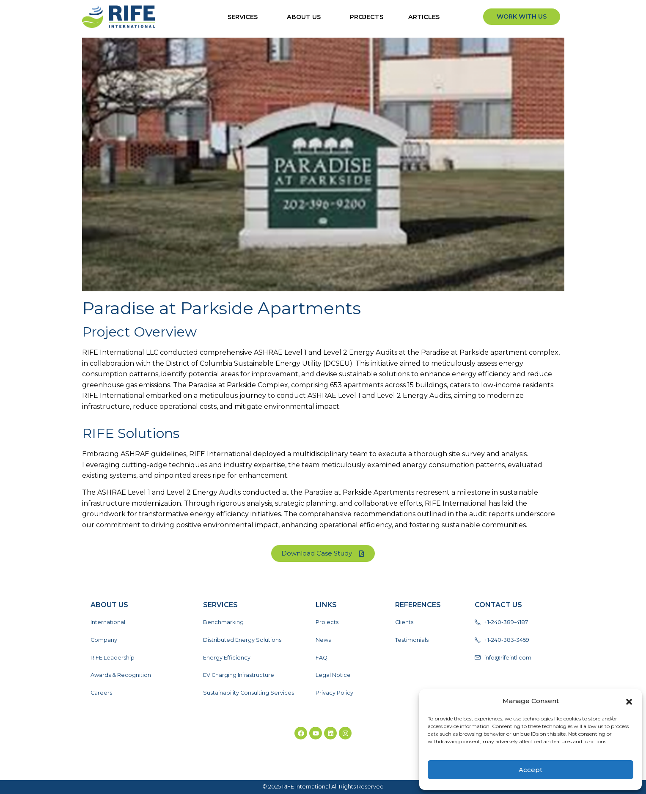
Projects (366, 17)
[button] (629, 701)
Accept (530, 770)
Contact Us (498, 605)
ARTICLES (426, 17)
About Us (306, 17)
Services (245, 17)
